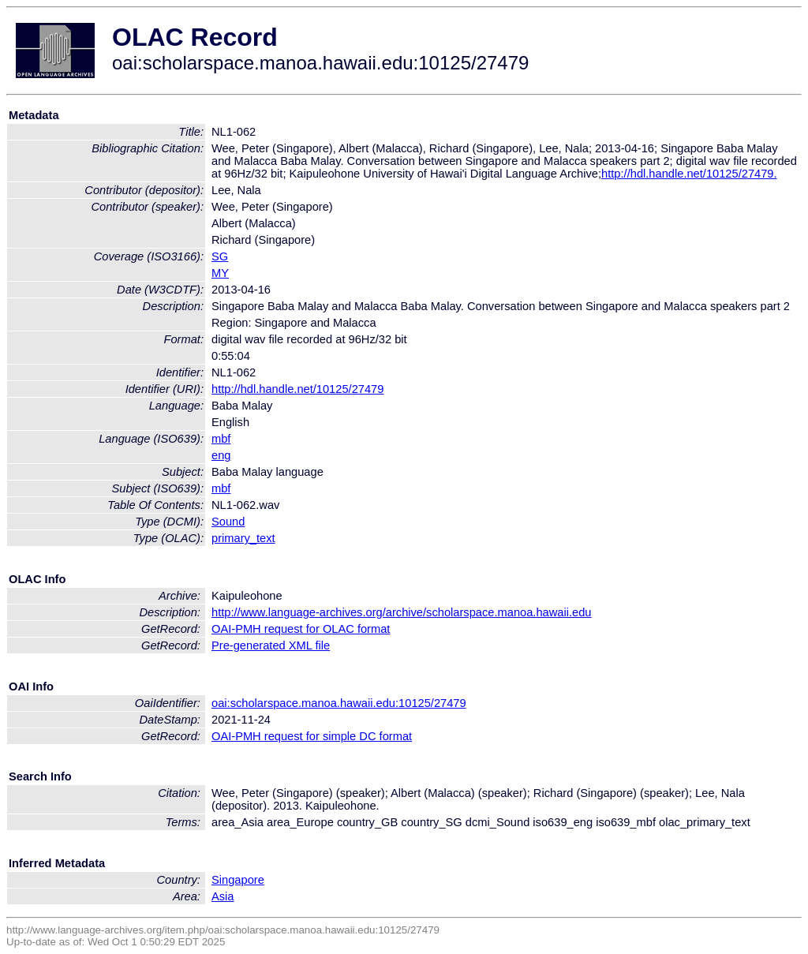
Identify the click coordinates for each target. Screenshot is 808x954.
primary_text (243, 538)
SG (219, 256)
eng (220, 455)
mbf (220, 438)
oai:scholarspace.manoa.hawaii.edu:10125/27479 (338, 703)
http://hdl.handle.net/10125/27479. (688, 173)
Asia (222, 896)
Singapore (237, 880)
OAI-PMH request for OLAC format (300, 629)
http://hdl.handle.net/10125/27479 (297, 389)
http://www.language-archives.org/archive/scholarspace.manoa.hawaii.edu (401, 612)
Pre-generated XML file (270, 645)
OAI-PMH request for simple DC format (311, 736)
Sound (228, 521)
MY (220, 273)
